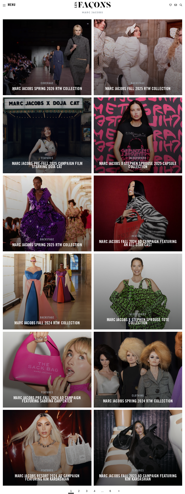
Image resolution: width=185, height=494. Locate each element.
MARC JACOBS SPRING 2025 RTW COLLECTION (47, 245)
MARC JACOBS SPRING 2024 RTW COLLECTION (138, 401)
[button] (181, 5)
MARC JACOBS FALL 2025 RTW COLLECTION (138, 89)
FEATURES (47, 158)
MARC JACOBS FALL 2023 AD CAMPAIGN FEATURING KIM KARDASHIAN (138, 478)
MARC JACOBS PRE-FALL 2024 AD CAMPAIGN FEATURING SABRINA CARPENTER (47, 400)
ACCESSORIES (138, 158)
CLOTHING (138, 396)
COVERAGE (47, 83)
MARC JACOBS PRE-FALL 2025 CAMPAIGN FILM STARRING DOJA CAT (47, 165)
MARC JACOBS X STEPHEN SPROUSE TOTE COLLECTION (138, 322)
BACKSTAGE (138, 83)
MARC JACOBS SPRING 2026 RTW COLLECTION (47, 89)
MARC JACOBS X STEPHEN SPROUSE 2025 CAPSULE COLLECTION (138, 165)
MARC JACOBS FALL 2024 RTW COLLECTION (47, 323)
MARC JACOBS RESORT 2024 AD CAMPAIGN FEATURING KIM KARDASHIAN (47, 478)
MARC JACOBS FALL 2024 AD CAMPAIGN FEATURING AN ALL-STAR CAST (138, 244)
